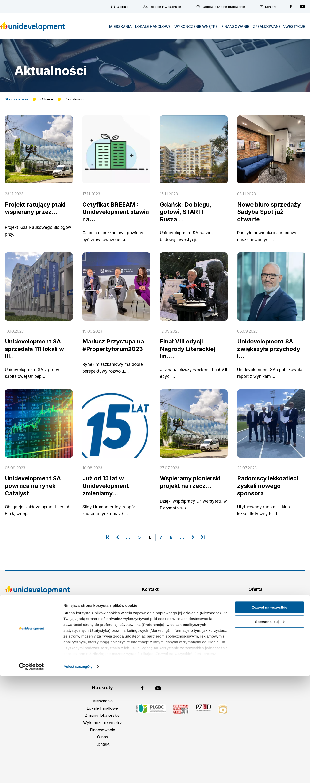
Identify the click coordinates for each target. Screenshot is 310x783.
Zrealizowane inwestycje (279, 26)
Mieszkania (120, 26)
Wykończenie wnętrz (196, 26)
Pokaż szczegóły (78, 773)
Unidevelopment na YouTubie (302, 6)
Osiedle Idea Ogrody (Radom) (255, 638)
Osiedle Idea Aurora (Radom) (255, 624)
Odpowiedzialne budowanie (224, 6)
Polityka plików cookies (37, 643)
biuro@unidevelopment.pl (156, 624)
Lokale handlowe (153, 26)
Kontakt (270, 6)
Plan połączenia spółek (37, 635)
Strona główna (16, 99)
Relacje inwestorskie (165, 6)
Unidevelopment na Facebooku (291, 6)
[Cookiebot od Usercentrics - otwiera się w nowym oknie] (31, 773)
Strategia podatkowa (37, 628)
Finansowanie (235, 26)
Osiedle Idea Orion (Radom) (255, 631)
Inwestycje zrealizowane (255, 653)
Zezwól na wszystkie (269, 714)
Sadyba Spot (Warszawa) (255, 617)
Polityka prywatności (37, 650)
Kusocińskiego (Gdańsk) (255, 645)
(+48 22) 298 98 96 (153, 617)
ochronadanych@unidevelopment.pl (150, 665)
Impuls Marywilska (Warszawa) (255, 610)
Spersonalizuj (270, 728)
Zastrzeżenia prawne (37, 621)
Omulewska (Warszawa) (255, 602)
